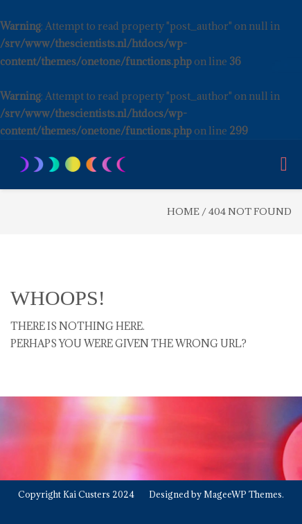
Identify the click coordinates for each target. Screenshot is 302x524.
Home (183, 211)
